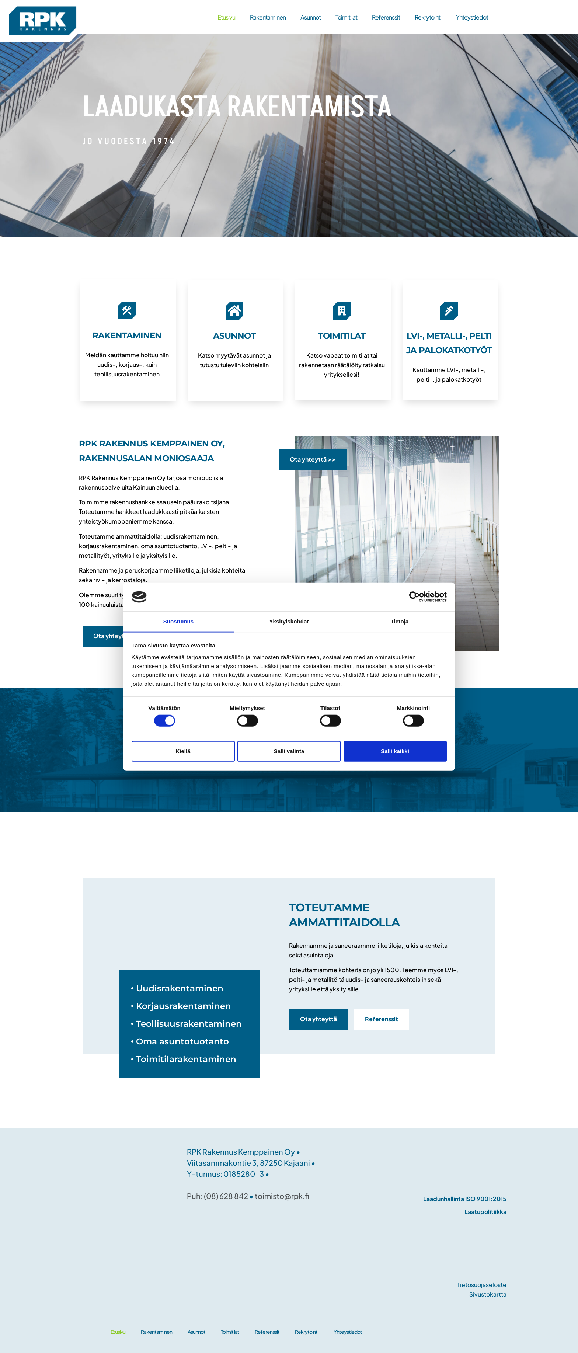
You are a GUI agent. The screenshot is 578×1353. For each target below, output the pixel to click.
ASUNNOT (234, 336)
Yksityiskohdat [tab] (289, 621)
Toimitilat (346, 17)
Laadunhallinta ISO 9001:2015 (464, 1199)
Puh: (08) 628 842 (217, 1195)
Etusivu (226, 17)
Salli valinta (289, 751)
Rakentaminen (268, 17)
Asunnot (310, 17)
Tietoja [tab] (400, 621)
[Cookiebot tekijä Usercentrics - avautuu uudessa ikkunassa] (414, 596)
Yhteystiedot (472, 17)
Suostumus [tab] (178, 621)
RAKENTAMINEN (126, 335)
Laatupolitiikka (485, 1211)
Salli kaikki (395, 751)
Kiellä (182, 751)
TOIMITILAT (341, 336)
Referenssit (386, 17)
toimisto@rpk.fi (282, 1195)
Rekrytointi (428, 17)
